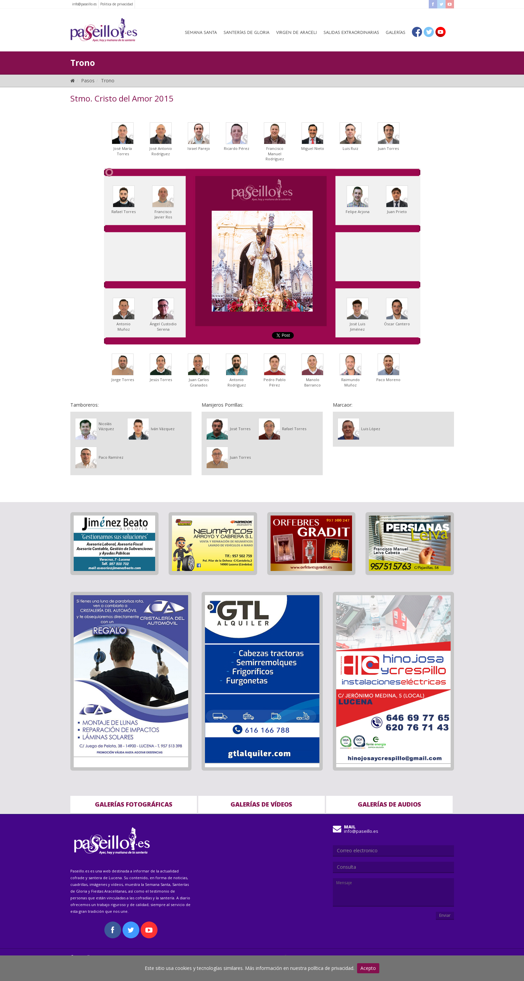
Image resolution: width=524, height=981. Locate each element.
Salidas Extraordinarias (351, 33)
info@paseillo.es (84, 4)
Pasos (88, 80)
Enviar (445, 915)
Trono (107, 80)
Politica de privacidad (116, 4)
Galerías (395, 33)
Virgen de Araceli (296, 33)
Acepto (368, 968)
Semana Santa (201, 33)
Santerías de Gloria (246, 33)
